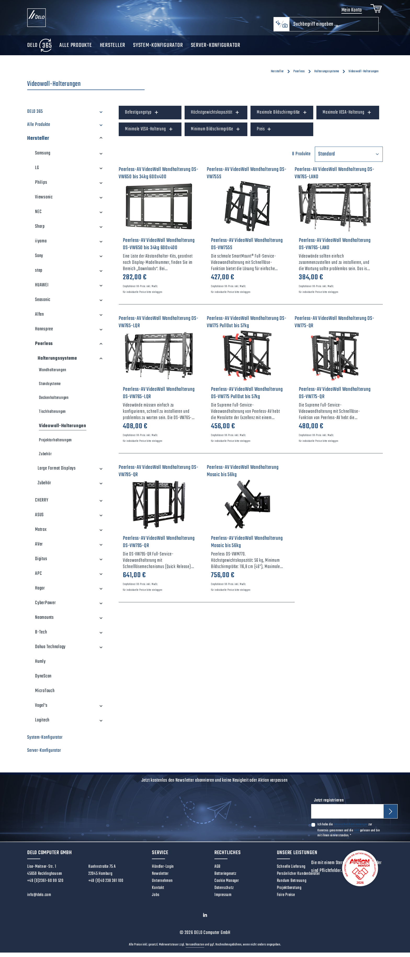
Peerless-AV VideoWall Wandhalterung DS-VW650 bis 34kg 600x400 (159, 248)
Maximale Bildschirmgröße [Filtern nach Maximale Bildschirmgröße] (282, 117)
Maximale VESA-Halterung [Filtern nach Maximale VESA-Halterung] (347, 117)
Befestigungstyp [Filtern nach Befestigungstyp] (142, 117)
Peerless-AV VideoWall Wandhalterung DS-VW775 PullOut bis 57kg (247, 397)
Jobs (155, 899)
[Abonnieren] (391, 816)
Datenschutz (224, 892)
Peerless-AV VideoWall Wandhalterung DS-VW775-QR (335, 397)
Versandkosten (195, 949)
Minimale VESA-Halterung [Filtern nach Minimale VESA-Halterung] (149, 133)
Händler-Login (163, 871)
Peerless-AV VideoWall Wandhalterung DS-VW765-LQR (159, 397)
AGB (356, 835)
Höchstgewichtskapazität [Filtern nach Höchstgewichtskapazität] (215, 117)
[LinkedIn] (205, 920)
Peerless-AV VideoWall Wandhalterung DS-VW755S (247, 248)
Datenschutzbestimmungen (351, 830)
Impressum (223, 899)
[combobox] (334, 28)
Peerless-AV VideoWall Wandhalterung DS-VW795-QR (159, 546)
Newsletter (160, 878)
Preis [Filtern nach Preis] (264, 133)
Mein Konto (350, 12)
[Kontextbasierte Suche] (281, 28)
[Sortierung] (349, 158)
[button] (101, 116)
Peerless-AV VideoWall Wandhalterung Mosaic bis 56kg (247, 546)
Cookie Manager (226, 885)
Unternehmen (162, 885)
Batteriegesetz (225, 878)
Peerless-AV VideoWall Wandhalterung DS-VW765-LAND (335, 248)
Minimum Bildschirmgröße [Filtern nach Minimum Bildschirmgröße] (215, 133)
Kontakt (158, 892)
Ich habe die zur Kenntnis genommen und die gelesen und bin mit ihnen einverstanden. (348, 835)
